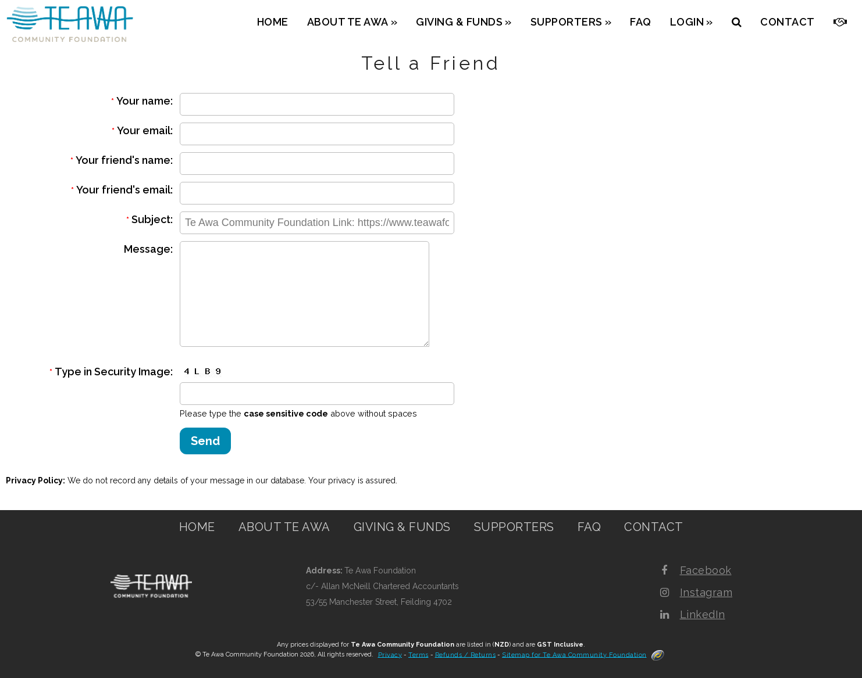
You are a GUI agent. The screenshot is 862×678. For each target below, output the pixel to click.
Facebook (706, 570)
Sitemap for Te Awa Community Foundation (574, 654)
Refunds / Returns (465, 654)
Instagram (706, 592)
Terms (418, 654)
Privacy (390, 654)
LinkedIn (702, 614)
